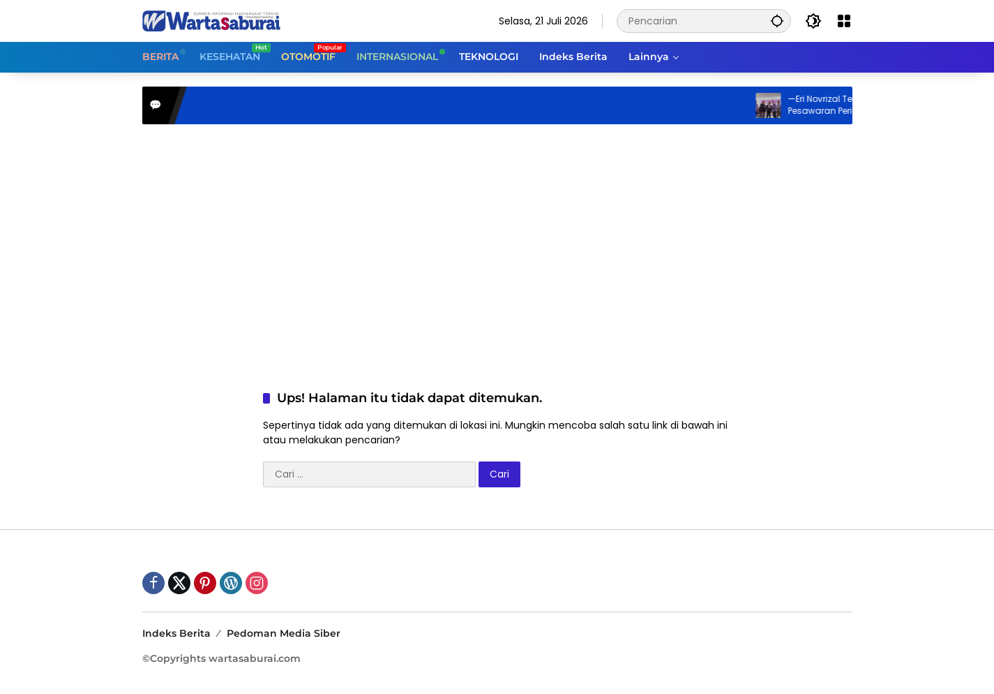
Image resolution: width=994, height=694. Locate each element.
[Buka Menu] (844, 21)
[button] (777, 20)
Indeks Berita (176, 633)
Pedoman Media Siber (283, 633)
